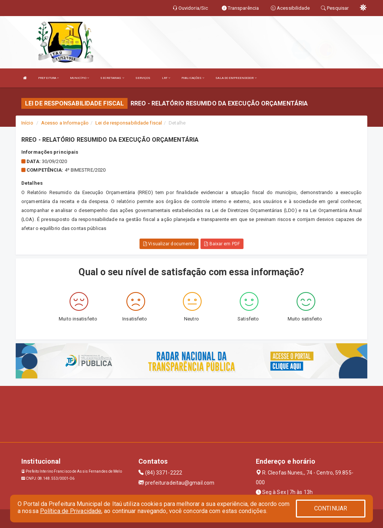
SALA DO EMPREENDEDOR (235, 78)
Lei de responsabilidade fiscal (128, 123)
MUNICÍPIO (79, 78)
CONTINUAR (330, 508)
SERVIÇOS (143, 78)
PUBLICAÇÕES (192, 78)
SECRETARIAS (112, 78)
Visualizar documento (169, 243)
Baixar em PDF (222, 243)
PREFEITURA (48, 78)
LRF (166, 78)
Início (27, 123)
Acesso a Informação (65, 123)
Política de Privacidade (70, 511)
